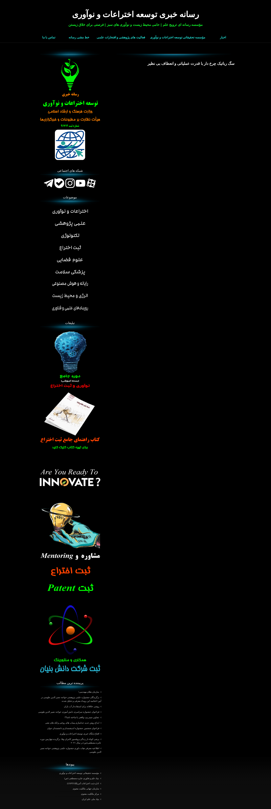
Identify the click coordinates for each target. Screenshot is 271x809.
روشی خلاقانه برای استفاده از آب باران (81, 706)
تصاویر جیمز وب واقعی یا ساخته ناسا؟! (81, 717)
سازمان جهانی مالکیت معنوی (86, 788)
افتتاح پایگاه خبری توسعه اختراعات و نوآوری (79, 733)
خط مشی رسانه (79, 37)
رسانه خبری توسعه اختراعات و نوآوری (135, 14)
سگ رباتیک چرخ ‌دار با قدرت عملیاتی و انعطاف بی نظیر (191, 63)
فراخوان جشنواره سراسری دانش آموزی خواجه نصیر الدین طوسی (68, 712)
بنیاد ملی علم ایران (90, 799)
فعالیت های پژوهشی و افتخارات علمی (121, 37)
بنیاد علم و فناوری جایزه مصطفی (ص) (81, 778)
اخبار (223, 37)
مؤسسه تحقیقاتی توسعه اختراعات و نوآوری (177, 37)
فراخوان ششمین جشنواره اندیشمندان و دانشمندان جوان (73, 728)
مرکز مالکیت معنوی (90, 794)
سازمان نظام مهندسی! (88, 692)
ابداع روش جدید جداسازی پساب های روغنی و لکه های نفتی (72, 723)
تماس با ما (48, 37)
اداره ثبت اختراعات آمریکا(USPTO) (83, 783)
